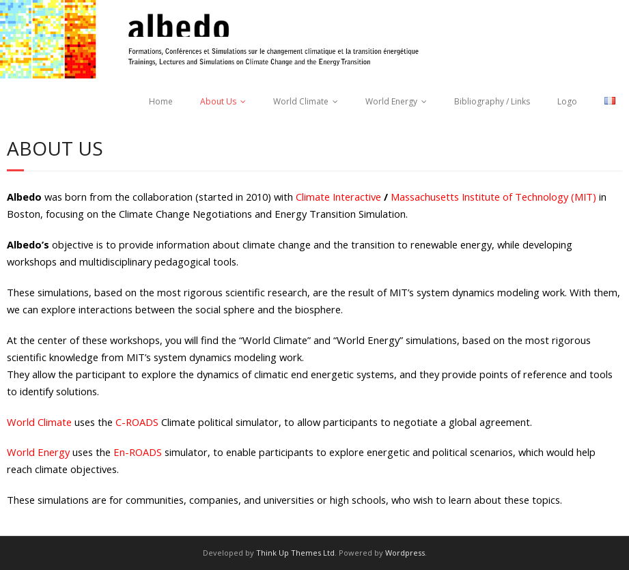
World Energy (391, 101)
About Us (218, 101)
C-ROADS (136, 422)
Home (161, 101)
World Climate (301, 101)
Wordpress (405, 552)
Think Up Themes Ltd (295, 552)
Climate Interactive (338, 196)
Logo (567, 101)
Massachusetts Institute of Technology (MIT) (493, 196)
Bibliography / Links (492, 101)
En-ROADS (137, 452)
